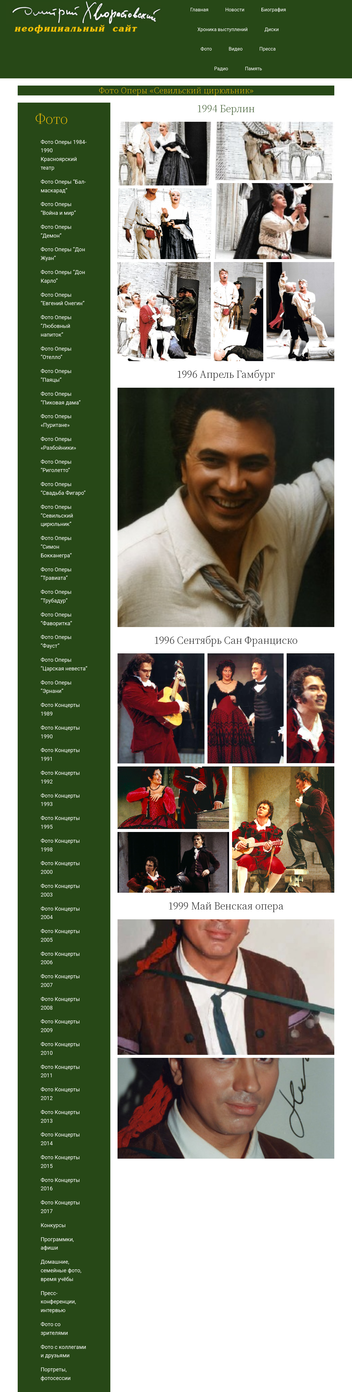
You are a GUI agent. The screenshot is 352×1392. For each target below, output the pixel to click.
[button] (165, 153)
